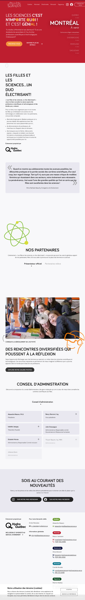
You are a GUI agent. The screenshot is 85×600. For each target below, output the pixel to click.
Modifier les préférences (69, 594)
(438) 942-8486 (59, 542)
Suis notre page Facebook (59, 499)
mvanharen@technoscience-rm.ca (64, 539)
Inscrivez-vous (14, 44)
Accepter (69, 589)
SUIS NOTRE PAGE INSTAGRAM (27, 499)
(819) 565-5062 (59, 557)
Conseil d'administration (42, 402)
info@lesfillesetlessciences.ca (39, 535)
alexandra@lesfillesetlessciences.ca (65, 526)
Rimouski (53, 4)
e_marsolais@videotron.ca (38, 526)
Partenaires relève (53, 264)
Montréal (37, 4)
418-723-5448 (58, 572)
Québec (29, 4)
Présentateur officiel (33, 264)
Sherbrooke (45, 4)
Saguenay (61, 4)
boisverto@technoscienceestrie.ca (64, 555)
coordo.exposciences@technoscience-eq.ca (67, 570)
